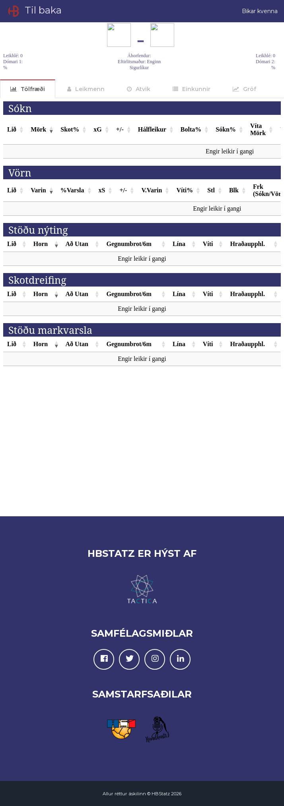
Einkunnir (196, 89)
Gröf (249, 89)
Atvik (143, 89)
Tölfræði (33, 89)
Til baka (34, 11)
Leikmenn (90, 89)
